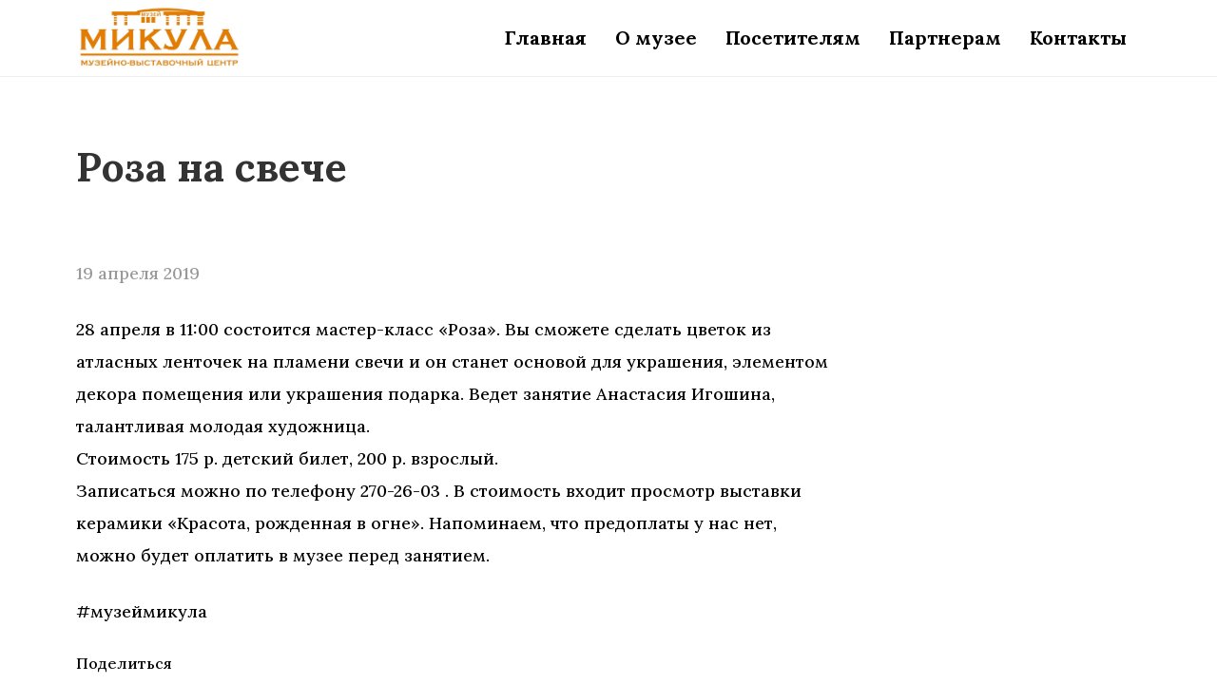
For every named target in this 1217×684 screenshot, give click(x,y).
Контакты (1078, 37)
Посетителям (792, 37)
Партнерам (945, 37)
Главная (546, 37)
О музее (656, 37)
